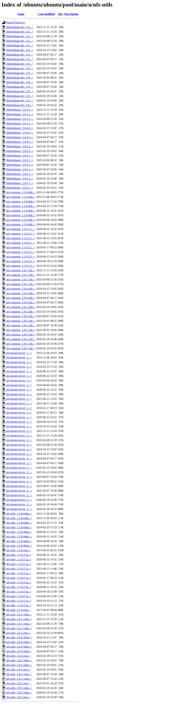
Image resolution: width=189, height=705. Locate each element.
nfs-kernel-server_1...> (19, 352)
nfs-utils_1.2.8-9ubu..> (19, 531)
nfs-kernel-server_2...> (19, 430)
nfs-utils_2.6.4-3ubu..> (19, 637)
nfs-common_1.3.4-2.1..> (20, 229)
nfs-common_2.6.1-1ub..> (21, 270)
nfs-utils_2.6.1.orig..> (18, 632)
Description (71, 14)
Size (60, 14)
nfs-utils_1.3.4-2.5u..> (18, 582)
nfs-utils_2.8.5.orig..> (18, 697)
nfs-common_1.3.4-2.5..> (20, 256)
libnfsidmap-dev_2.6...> (19, 27)
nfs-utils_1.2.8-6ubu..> (19, 513)
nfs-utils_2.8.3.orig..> (18, 683)
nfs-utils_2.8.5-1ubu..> (19, 687)
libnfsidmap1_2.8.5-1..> (19, 173)
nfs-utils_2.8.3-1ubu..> (19, 674)
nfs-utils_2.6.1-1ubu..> (19, 614)
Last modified (46, 14)
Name (21, 14)
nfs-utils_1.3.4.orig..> (18, 609)
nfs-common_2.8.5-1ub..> (21, 334)
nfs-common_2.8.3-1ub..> (21, 316)
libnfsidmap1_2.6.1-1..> (19, 109)
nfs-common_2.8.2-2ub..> (21, 307)
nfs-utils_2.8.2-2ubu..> (19, 660)
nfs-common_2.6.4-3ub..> (21, 288)
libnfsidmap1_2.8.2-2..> (19, 146)
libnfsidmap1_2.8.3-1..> (19, 155)
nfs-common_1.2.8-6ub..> (21, 192)
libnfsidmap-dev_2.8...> (19, 63)
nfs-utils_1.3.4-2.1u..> (18, 554)
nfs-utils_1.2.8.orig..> (18, 550)
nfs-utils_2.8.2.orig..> (18, 669)
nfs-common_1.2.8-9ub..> (21, 210)
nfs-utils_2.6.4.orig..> (18, 655)
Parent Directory (15, 22)
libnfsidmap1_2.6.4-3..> (19, 128)
